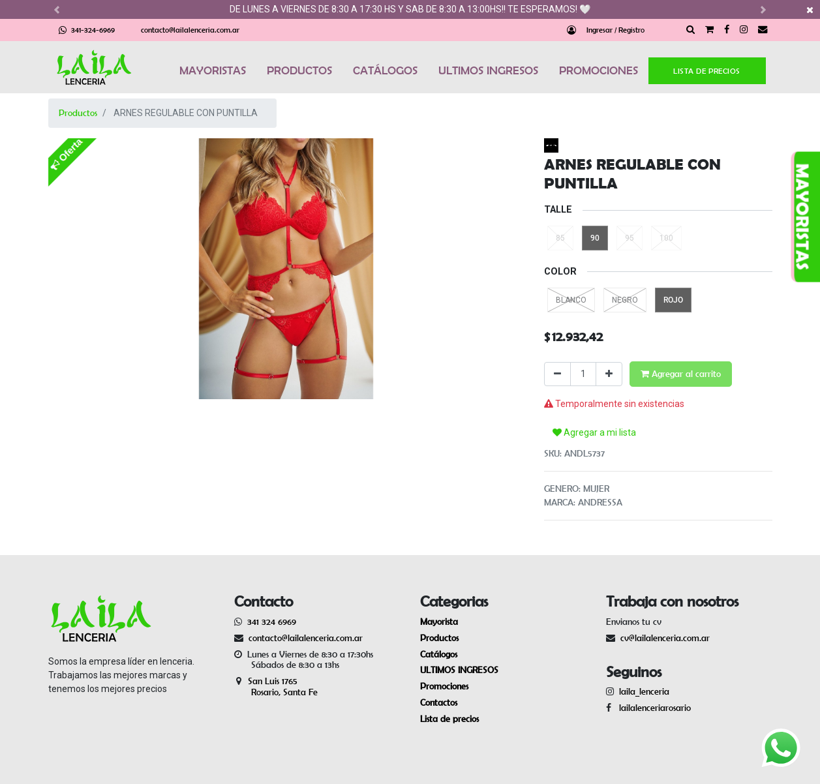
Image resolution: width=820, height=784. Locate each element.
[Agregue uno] (609, 374)
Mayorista (439, 621)
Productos (78, 113)
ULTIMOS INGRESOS (488, 70)
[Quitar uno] (557, 374)
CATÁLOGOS (385, 70)
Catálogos (438, 654)
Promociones (444, 686)
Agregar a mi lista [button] (594, 432)
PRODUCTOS (299, 70)
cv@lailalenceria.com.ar (665, 638)
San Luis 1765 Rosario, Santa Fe (276, 686)
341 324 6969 (271, 621)
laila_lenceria (644, 691)
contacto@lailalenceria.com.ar (190, 29)
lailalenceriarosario (652, 707)
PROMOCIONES (598, 70)
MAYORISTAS (212, 70)
